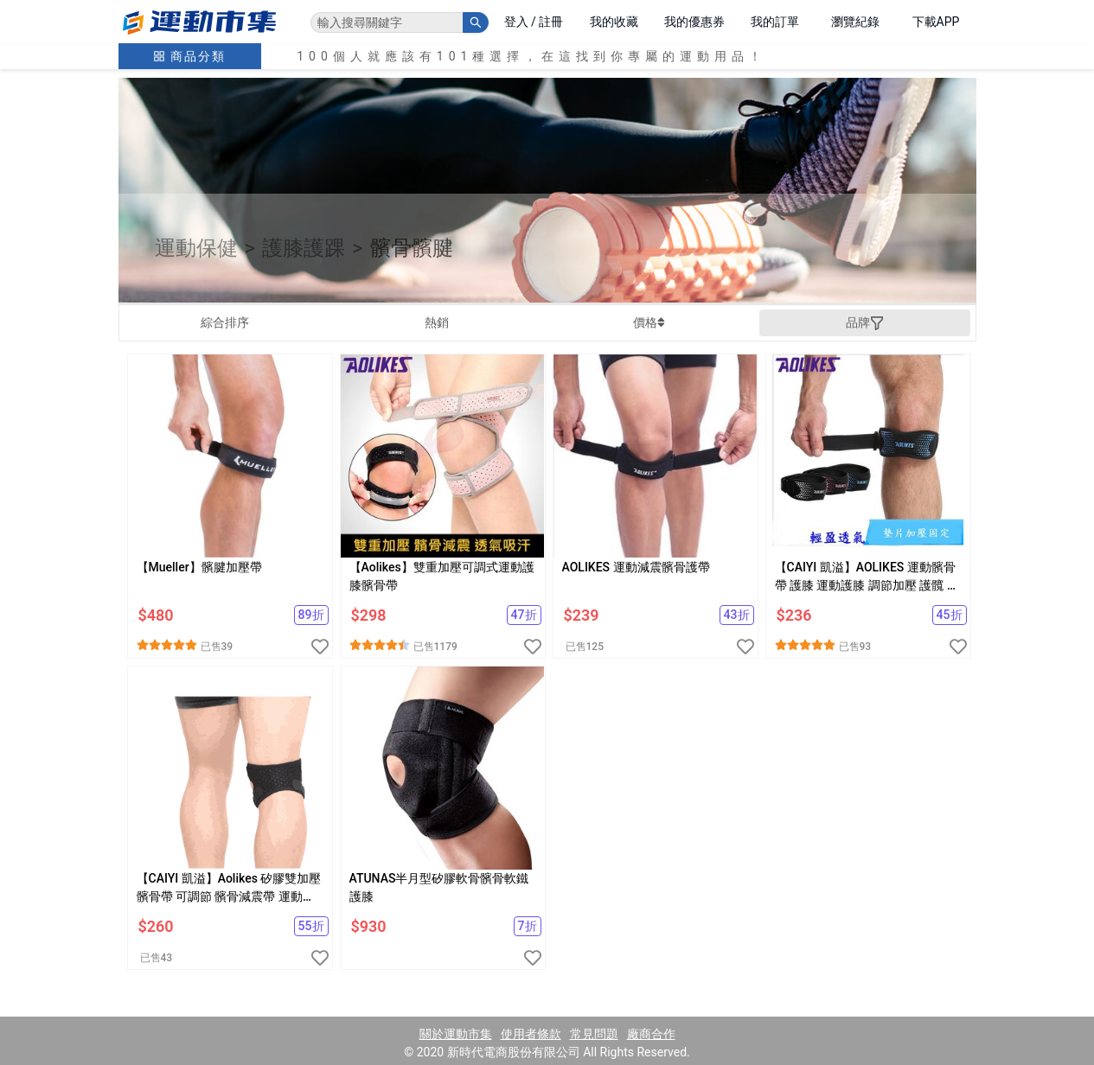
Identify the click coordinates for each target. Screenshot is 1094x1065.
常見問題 (594, 1034)
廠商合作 (651, 1034)
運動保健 (196, 248)
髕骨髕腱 (411, 248)
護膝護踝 (303, 248)
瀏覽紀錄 (855, 22)
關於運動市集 (455, 1034)
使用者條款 (531, 1034)
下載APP (936, 22)
